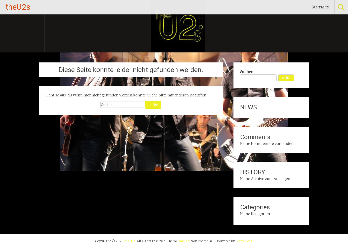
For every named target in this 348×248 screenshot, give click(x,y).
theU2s (18, 7)
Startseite (320, 7)
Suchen (246, 72)
